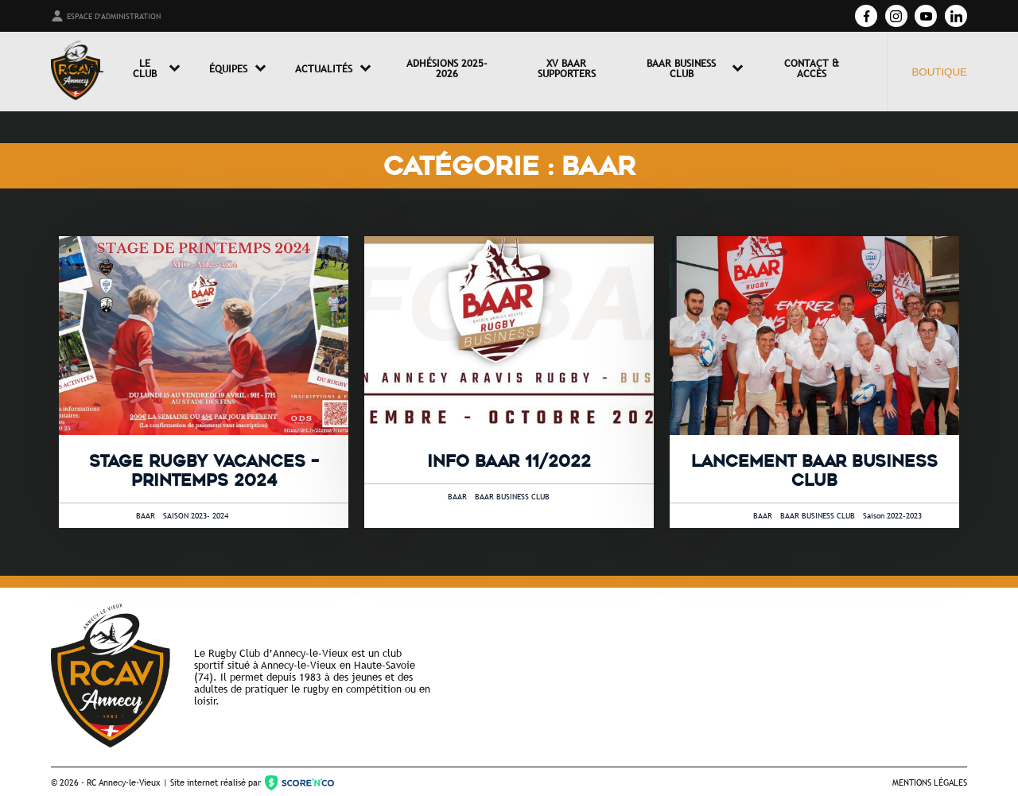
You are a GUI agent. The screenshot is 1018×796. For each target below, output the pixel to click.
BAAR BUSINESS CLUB (512, 496)
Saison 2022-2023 (892, 515)
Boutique (939, 72)
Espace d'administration (106, 16)
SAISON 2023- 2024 (195, 515)
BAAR (145, 515)
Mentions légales (929, 782)
